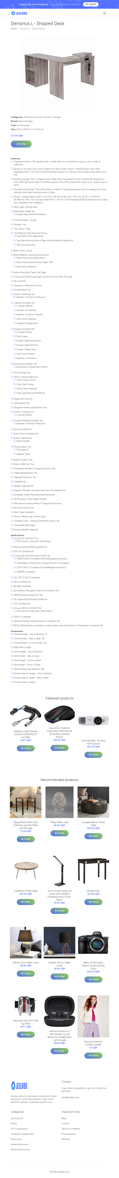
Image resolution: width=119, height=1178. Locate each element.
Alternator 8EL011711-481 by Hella (25, 1022)
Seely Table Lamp (59, 822)
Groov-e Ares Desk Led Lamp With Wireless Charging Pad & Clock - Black (60, 895)
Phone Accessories (33, 117)
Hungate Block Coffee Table (93, 824)
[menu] (105, 13)
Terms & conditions (71, 1128)
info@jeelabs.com (70, 1097)
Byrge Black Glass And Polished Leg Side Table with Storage (26, 825)
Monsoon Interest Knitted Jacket (93, 1043)
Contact (65, 1123)
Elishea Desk (93, 890)
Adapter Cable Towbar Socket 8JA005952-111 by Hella (26, 734)
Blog (64, 1118)
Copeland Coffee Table (26, 890)
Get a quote (90, 4)
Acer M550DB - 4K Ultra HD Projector (93, 742)
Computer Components (22, 1134)
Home (14, 28)
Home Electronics (19, 1144)
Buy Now (21, 144)
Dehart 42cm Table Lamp (26, 962)
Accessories (17, 1118)
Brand (14, 1123)
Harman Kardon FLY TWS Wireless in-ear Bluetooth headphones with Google (59, 1035)
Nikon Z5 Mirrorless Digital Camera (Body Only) (93, 965)
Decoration (16, 1139)
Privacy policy (68, 1134)
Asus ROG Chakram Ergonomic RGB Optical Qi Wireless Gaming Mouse (59, 732)
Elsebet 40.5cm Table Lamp (59, 964)
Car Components (19, 1128)
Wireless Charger (52, 117)
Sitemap (66, 1139)
